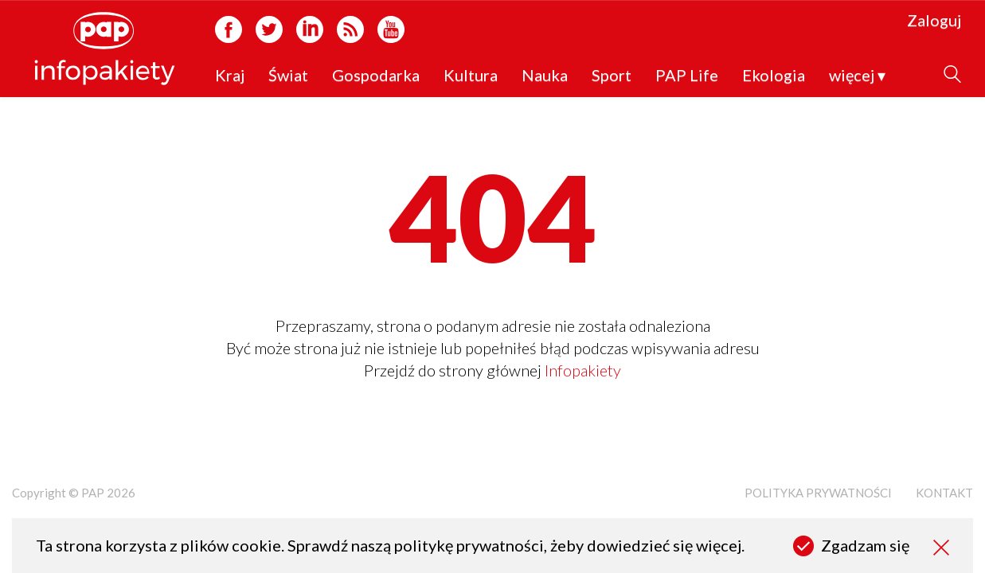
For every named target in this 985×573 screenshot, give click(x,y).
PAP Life (686, 75)
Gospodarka (376, 75)
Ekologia (773, 75)
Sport (611, 75)
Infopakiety (583, 370)
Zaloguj (934, 20)
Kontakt (944, 492)
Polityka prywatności (818, 492)
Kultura (471, 75)
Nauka (545, 75)
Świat (288, 75)
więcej (857, 75)
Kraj (229, 75)
